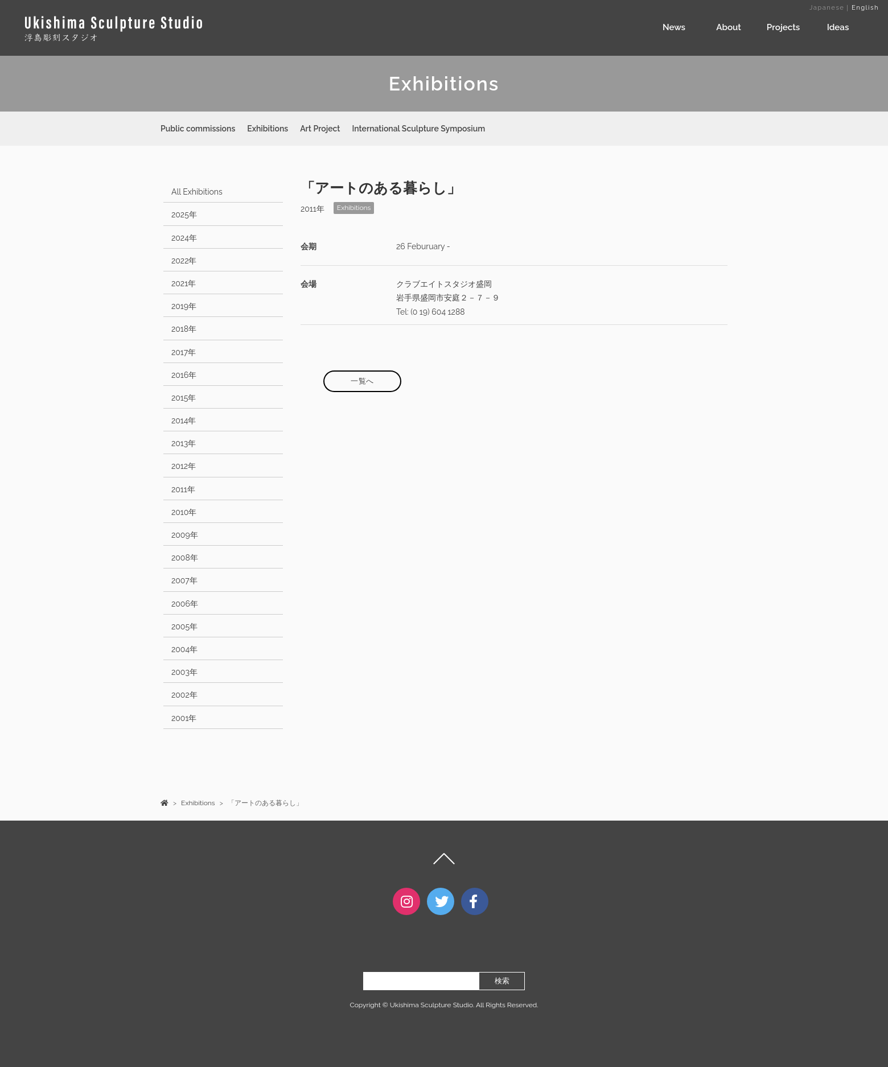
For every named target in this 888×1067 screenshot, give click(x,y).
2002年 (184, 694)
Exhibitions (267, 128)
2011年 (183, 489)
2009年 (184, 534)
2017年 (183, 352)
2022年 (183, 260)
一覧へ (362, 381)
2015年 (183, 397)
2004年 (184, 649)
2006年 (184, 603)
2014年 (183, 420)
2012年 (183, 466)
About (728, 27)
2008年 (184, 557)
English (865, 7)
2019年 (183, 306)
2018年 (183, 328)
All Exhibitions (197, 191)
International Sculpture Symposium (418, 128)
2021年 (183, 283)
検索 (502, 991)
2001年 (183, 718)
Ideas (838, 27)
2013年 (183, 443)
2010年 (183, 512)
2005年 (184, 626)
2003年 (184, 672)
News (674, 27)
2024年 (184, 237)
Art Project (320, 128)
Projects (783, 27)
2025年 (184, 214)
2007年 (184, 580)
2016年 (183, 375)
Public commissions (198, 128)
